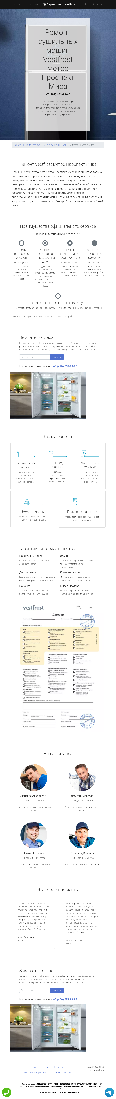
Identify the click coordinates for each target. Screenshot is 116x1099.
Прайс (84, 4)
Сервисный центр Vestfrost (27, 145)
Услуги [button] (17, 4)
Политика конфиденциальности (33, 1072)
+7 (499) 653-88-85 (58, 94)
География (33, 4)
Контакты (97, 4)
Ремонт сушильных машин (56, 145)
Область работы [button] (63, 1072)
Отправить (57, 357)
